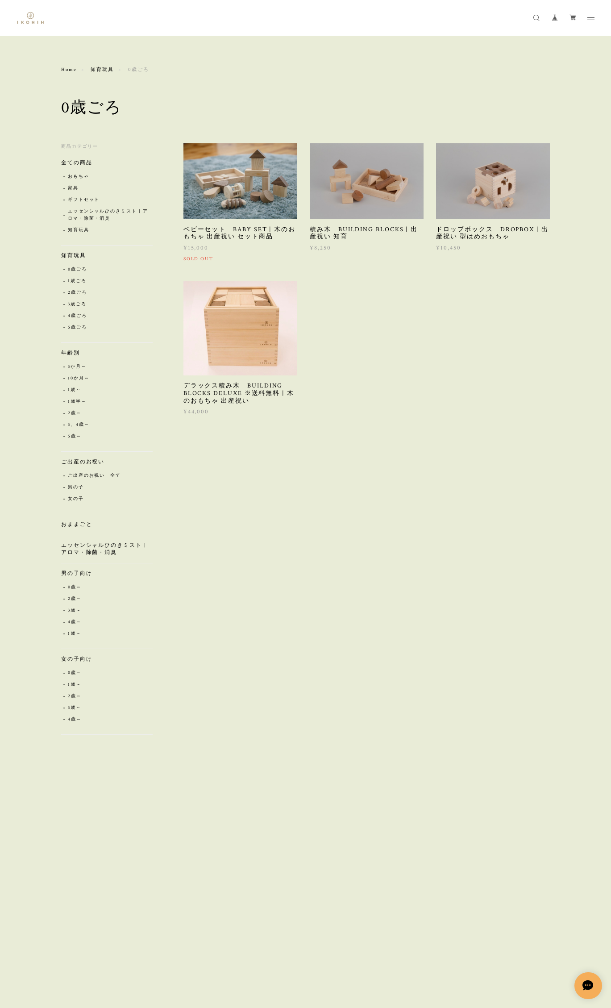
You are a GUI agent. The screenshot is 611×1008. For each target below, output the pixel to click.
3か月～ (77, 367)
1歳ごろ (77, 281)
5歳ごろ (77, 327)
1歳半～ (77, 401)
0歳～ (75, 587)
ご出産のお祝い (82, 461)
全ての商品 (76, 162)
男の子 (76, 487)
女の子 (76, 499)
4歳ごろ (77, 316)
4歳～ (75, 622)
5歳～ (75, 436)
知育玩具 (102, 70)
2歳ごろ (77, 293)
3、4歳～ (79, 425)
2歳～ (75, 413)
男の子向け (76, 573)
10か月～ (79, 378)
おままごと (76, 524)
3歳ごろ (77, 304)
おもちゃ (78, 176)
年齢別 (70, 353)
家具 (73, 188)
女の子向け (76, 659)
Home (69, 70)
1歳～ (74, 390)
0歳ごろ (77, 269)
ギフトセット (84, 200)
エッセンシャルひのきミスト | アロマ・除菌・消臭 (108, 214)
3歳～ (74, 610)
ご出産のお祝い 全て (94, 476)
